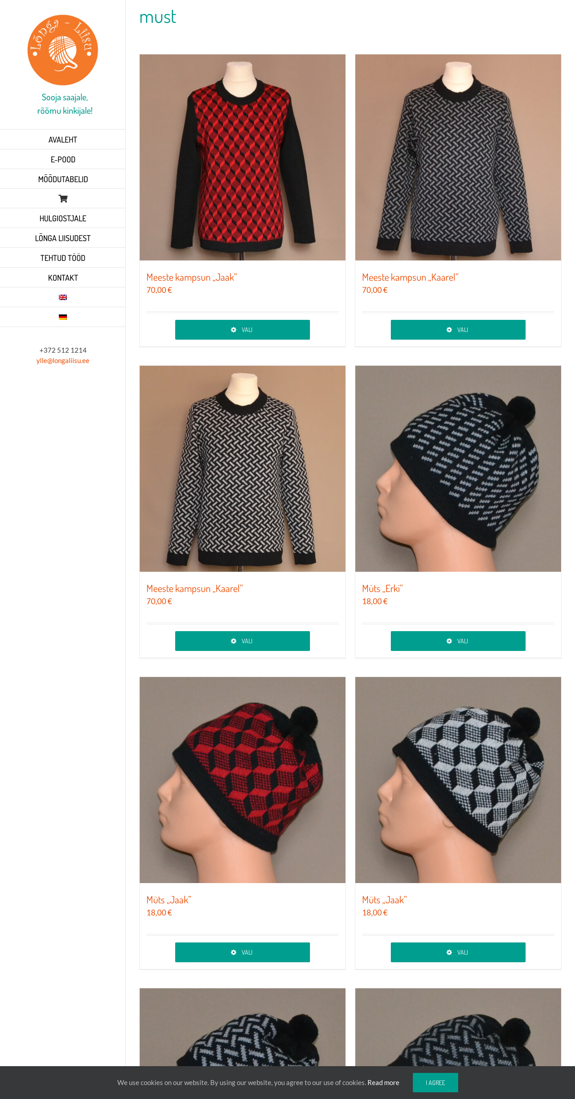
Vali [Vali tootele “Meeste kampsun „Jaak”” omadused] (247, 329)
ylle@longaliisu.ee (62, 360)
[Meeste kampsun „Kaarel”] (458, 157)
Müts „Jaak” (168, 899)
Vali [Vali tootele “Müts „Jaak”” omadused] (247, 952)
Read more (383, 1082)
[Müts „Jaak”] (242, 780)
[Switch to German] (63, 317)
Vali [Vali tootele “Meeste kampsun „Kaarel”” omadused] (462, 329)
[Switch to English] (63, 297)
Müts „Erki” (382, 588)
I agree (435, 1082)
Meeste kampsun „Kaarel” (410, 276)
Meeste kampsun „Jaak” (191, 276)
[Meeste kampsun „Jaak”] (242, 157)
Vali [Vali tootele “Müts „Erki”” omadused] (462, 641)
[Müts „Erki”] (458, 469)
